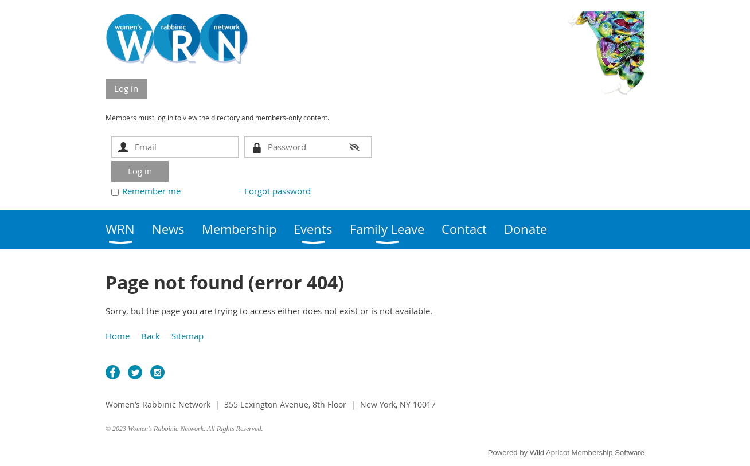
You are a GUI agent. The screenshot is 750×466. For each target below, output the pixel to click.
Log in (126, 88)
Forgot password (277, 191)
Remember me (151, 191)
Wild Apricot (549, 452)
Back (150, 336)
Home (118, 336)
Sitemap (187, 336)
